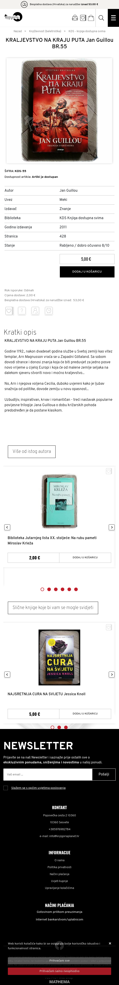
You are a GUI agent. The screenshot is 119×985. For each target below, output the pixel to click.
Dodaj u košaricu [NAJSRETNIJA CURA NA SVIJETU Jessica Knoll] (85, 714)
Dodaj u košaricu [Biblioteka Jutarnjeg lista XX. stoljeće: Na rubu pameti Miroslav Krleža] (85, 557)
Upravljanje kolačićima (59, 888)
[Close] (59, 960)
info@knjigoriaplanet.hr (64, 836)
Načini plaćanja (59, 874)
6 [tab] (76, 589)
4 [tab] (62, 589)
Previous (7, 528)
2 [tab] (49, 589)
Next (112, 528)
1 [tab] (42, 589)
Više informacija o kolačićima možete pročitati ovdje (44, 953)
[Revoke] (59, 971)
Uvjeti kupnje (59, 881)
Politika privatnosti (59, 867)
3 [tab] (56, 589)
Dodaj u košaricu (87, 272)
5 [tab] (69, 589)
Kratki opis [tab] (20, 332)
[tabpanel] (59, 517)
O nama (59, 860)
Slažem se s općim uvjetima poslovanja (38, 788)
